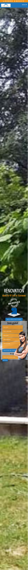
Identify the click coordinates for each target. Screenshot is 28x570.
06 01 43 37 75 (19, 1)
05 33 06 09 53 (8, 1)
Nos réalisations (14, 319)
